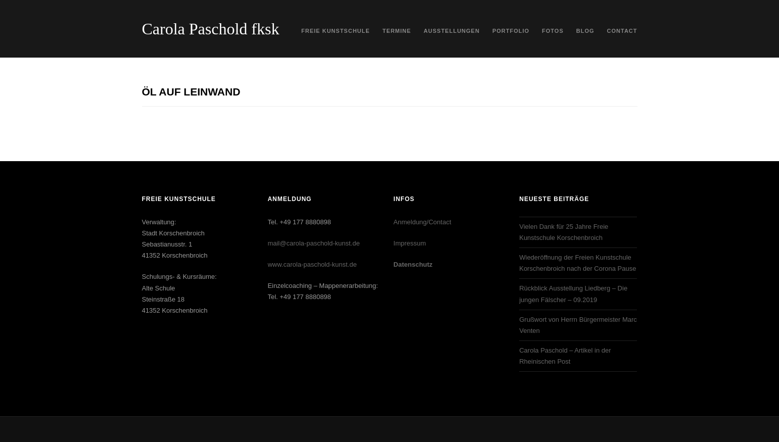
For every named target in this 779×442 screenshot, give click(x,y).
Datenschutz (412, 264)
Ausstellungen (452, 31)
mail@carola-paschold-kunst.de (313, 243)
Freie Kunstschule (335, 31)
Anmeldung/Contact (422, 222)
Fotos (553, 31)
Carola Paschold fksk (211, 29)
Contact (622, 31)
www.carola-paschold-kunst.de (311, 264)
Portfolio (510, 31)
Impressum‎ (409, 243)
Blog (585, 31)
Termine (397, 31)
